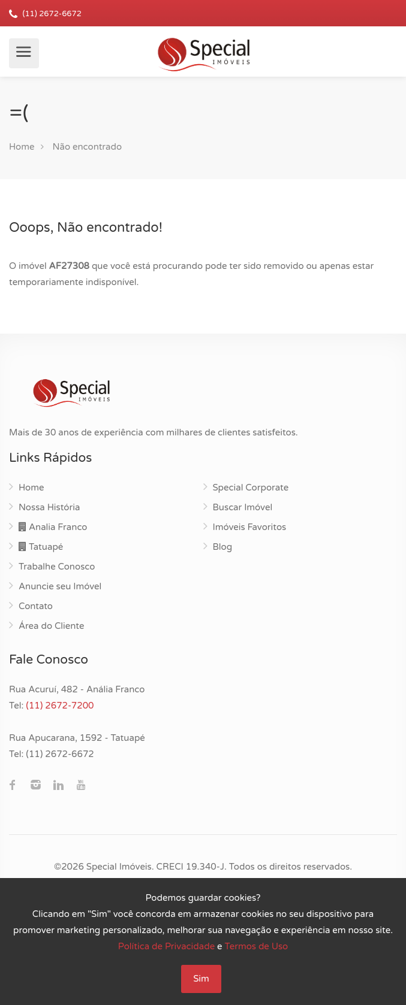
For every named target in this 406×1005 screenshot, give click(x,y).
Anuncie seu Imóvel (60, 586)
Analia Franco (53, 527)
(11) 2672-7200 (60, 705)
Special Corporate (251, 487)
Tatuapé (41, 546)
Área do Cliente (51, 625)
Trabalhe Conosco (57, 566)
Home (22, 146)
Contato (36, 606)
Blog (223, 546)
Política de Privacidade (166, 946)
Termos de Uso (256, 946)
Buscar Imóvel (243, 507)
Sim (201, 978)
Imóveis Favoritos (250, 527)
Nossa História (49, 507)
